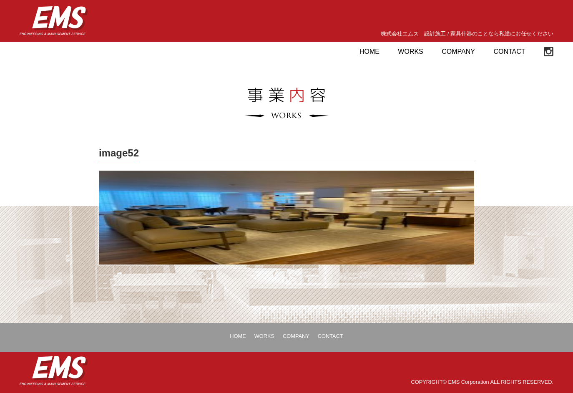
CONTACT (509, 51)
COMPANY (458, 51)
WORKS (410, 51)
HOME (369, 51)
